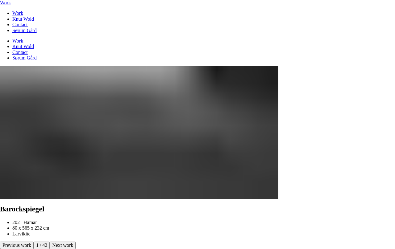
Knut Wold (23, 19)
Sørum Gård (24, 30)
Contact (20, 24)
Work (5, 2)
